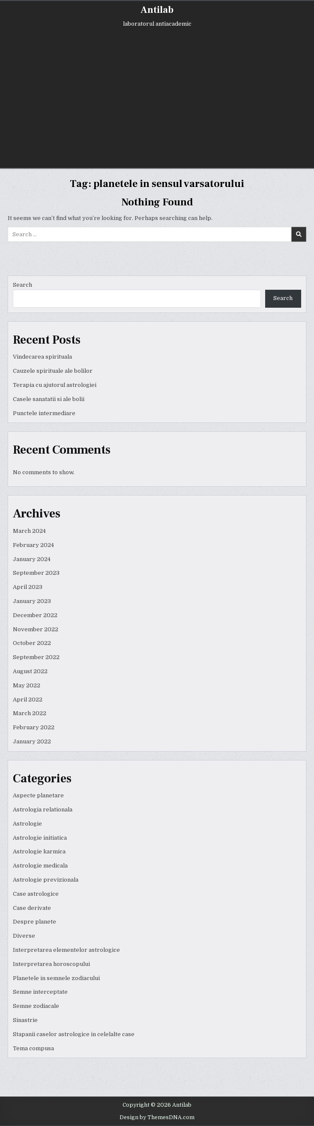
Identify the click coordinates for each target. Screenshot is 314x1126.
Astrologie (27, 823)
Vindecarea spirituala (42, 357)
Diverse (24, 936)
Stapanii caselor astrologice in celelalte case (74, 1034)
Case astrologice (36, 894)
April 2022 (27, 699)
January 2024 (32, 559)
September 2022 (36, 657)
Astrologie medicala (40, 865)
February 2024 (33, 545)
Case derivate (32, 908)
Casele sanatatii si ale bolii (48, 399)
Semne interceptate (40, 992)
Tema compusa (33, 1048)
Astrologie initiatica (40, 838)
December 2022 (35, 615)
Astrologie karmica (39, 851)
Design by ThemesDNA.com (157, 1117)
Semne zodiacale (36, 1006)
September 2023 (36, 573)
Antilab (157, 10)
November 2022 (35, 629)
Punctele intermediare (44, 413)
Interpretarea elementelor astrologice (66, 950)
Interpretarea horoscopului (51, 964)
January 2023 (32, 601)
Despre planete (34, 921)
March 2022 (29, 713)
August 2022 (30, 671)
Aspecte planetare (38, 795)
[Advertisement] (157, 99)
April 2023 (27, 587)
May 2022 (26, 685)
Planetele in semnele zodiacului (56, 978)
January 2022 (32, 741)
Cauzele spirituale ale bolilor (53, 371)
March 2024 (29, 531)
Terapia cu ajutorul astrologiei (54, 385)
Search (22, 285)
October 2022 (32, 643)
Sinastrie (25, 1020)
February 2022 (33, 727)
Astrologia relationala (42, 809)
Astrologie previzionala (45, 879)
